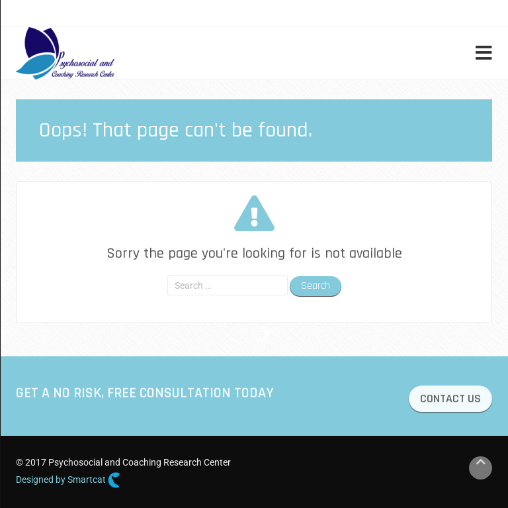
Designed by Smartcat (68, 480)
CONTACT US (450, 400)
